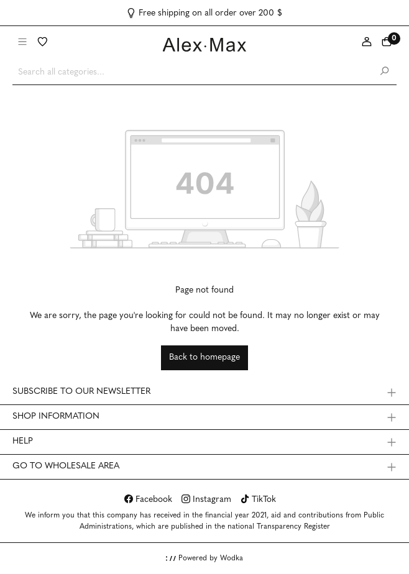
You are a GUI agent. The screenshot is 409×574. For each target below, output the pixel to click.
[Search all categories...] (192, 72)
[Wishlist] (42, 43)
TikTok (258, 499)
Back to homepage (204, 357)
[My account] (367, 43)
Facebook (148, 499)
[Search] (384, 72)
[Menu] (22, 43)
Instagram (206, 499)
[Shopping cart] (387, 43)
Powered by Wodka (204, 558)
